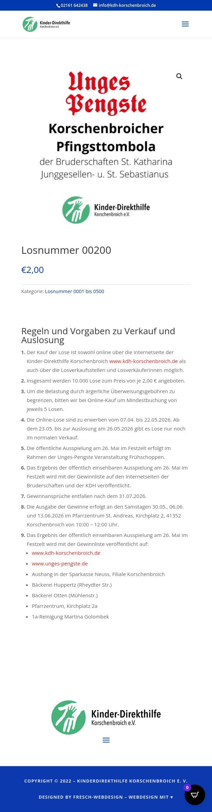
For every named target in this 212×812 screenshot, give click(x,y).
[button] (179, 76)
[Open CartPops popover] (195, 795)
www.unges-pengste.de (60, 563)
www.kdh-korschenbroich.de (143, 361)
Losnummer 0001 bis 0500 (74, 291)
